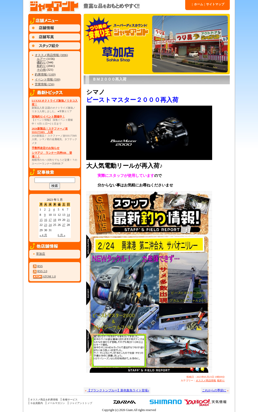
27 (63, 225)
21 (68, 220)
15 (41, 220)
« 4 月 (43, 235)
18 (54, 220)
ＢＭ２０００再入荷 (109, 79)
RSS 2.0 (42, 271)
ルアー (41, 59)
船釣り (41, 66)
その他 (41, 69)
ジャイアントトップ (81, 403)
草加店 (40, 254)
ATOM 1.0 (49, 276)
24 (50, 225)
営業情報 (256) (44, 84)
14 (68, 215)
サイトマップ (214, 4)
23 (45, 225)
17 (50, 220)
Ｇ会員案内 (36, 403)
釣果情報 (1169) (45, 74)
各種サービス (70, 399)
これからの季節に (214, 390)
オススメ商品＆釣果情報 (44, 399)
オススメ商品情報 (206, 380)
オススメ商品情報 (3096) (51, 55)
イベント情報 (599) (47, 79)
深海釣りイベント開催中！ (48, 116)
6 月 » (61, 235)
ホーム (197, 4)
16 (45, 220)
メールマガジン (56, 403)
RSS (40, 266)
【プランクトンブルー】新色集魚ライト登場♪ (118, 390)
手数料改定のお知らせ (45, 147)
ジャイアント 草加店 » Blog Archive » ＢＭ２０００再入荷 (106, 6)
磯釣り (41, 62)
